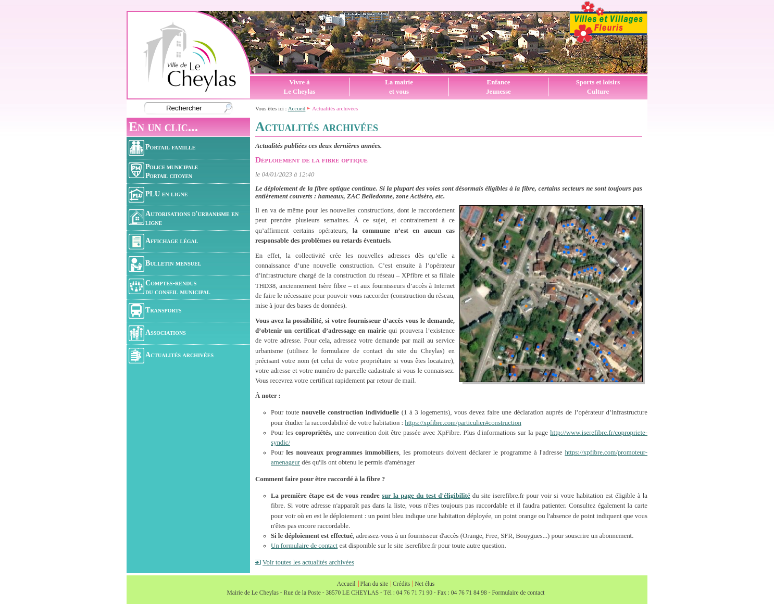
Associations (157, 333)
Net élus (424, 584)
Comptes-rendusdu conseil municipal (169, 287)
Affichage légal (163, 241)
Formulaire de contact (518, 592)
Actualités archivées (171, 355)
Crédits (401, 584)
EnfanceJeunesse (498, 87)
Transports (155, 311)
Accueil (297, 108)
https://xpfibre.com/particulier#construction (463, 422)
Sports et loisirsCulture (598, 87)
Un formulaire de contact (304, 545)
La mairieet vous (399, 87)
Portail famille (162, 148)
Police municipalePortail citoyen (163, 171)
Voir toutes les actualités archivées (308, 562)
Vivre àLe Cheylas (300, 87)
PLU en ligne (158, 195)
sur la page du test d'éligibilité (426, 495)
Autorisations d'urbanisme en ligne (184, 218)
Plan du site (374, 584)
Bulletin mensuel (165, 264)
